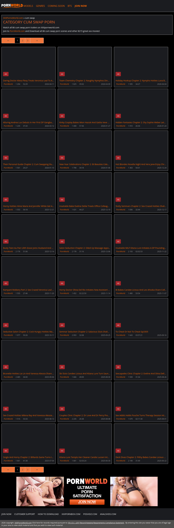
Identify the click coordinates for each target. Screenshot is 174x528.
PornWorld (8, 84)
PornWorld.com (17, 31)
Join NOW (6, 514)
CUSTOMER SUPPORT (24, 514)
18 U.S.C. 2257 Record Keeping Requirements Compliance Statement (96, 523)
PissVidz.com (90, 514)
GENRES (40, 6)
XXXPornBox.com (71, 514)
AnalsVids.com (108, 514)
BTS (70, 6)
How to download (48, 514)
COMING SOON (56, 6)
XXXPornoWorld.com (12, 6)
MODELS (28, 6)
